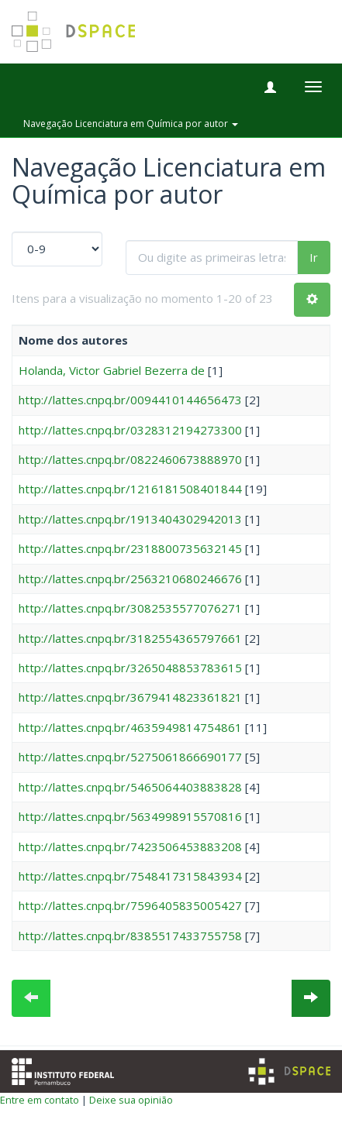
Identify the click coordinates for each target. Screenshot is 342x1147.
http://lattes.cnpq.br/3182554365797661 (130, 638)
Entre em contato (39, 1100)
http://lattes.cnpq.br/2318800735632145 (130, 548)
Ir (313, 257)
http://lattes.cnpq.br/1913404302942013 (130, 519)
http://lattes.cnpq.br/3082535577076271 (130, 608)
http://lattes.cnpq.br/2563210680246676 (130, 578)
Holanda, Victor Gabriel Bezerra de (112, 370)
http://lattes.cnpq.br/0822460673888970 (130, 459)
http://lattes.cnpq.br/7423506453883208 (130, 846)
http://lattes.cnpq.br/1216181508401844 (130, 488)
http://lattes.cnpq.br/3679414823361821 (130, 697)
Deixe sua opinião (131, 1100)
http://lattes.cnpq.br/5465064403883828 (130, 787)
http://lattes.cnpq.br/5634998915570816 (130, 816)
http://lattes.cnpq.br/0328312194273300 (130, 430)
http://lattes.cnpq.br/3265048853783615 (130, 667)
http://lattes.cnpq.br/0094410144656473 (130, 399)
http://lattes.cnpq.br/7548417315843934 (130, 876)
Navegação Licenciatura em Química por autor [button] (130, 123)
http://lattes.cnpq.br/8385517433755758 (130, 935)
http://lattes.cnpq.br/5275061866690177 (130, 756)
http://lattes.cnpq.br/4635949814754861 (130, 727)
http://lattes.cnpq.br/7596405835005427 (130, 905)
